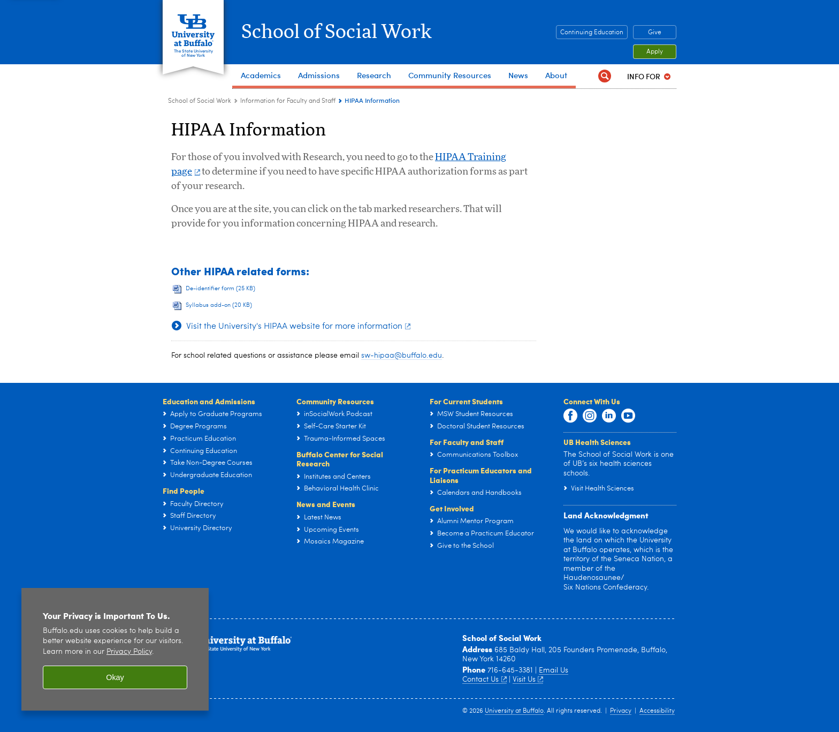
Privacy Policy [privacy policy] (129, 652)
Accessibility (657, 711)
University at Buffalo (514, 711)
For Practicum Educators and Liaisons (481, 475)
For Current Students (466, 401)
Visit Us (528, 679)
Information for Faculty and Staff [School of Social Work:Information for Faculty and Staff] (287, 101)
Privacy (620, 711)
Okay (115, 677)
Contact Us (484, 679)
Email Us (553, 670)
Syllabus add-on (219, 305)
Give (654, 32)
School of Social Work (336, 32)
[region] (115, 649)
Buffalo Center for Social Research (339, 459)
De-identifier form (220, 289)
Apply (654, 52)
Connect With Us (591, 401)
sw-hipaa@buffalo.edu (401, 355)
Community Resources (335, 401)
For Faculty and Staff (467, 441)
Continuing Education (591, 32)
